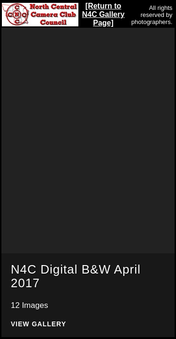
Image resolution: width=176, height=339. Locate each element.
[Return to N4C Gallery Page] (103, 14)
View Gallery (38, 324)
